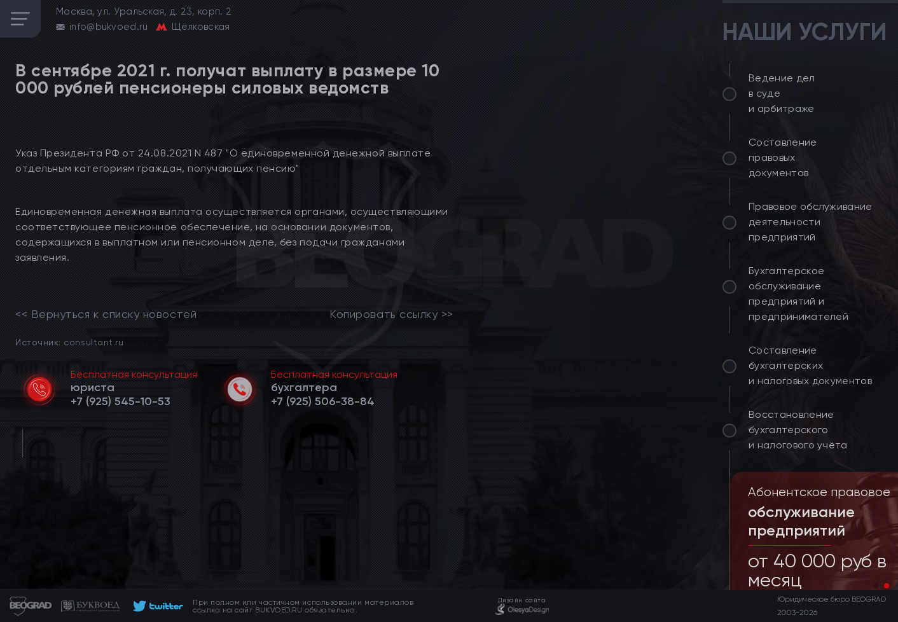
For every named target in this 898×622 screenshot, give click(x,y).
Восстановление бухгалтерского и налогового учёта (798, 429)
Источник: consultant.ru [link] (69, 342)
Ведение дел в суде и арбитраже (782, 93)
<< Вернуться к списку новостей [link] (106, 314)
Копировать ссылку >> (391, 314)
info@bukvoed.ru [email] (108, 26)
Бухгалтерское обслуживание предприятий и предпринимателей (798, 293)
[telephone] (120, 401)
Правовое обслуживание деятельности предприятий (811, 221)
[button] (876, 585)
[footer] (156, 606)
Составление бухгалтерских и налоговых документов (810, 365)
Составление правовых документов (783, 157)
